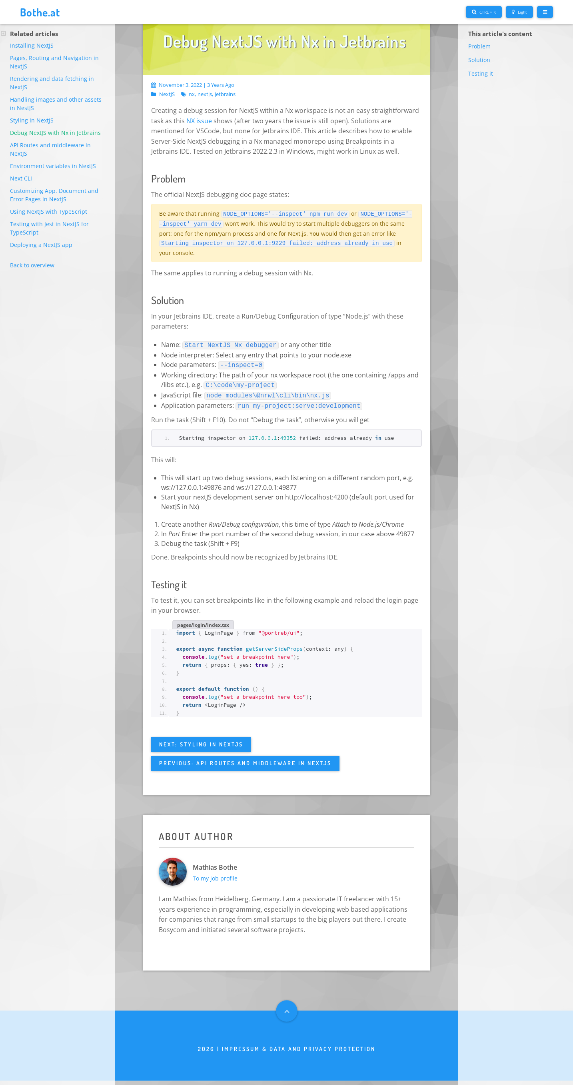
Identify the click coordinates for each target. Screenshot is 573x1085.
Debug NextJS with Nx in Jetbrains (55, 132)
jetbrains (225, 94)
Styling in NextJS (32, 120)
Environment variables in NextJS (53, 166)
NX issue (199, 120)
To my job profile (219, 878)
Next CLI (21, 178)
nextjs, (205, 94)
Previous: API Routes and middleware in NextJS (245, 758)
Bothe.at (43, 12)
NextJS (167, 94)
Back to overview (32, 265)
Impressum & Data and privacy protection (298, 1053)
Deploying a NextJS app (41, 245)
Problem (479, 46)
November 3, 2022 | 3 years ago (192, 84)
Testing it (480, 73)
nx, (192, 94)
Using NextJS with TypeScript (48, 211)
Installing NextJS (32, 45)
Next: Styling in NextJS (201, 739)
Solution (479, 60)
